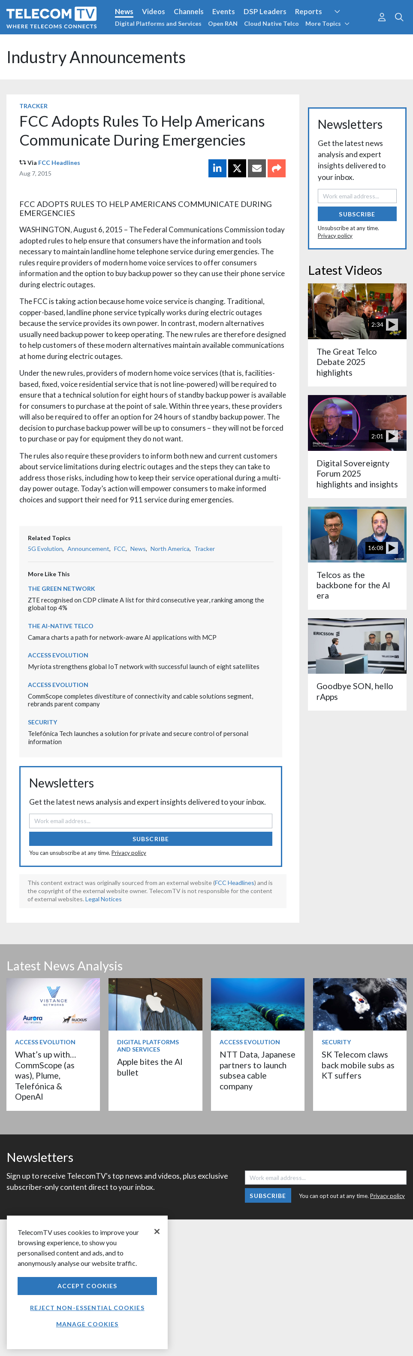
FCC (120, 548)
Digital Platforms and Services (158, 23)
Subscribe (151, 838)
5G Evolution (45, 548)
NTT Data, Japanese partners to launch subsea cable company (257, 1070)
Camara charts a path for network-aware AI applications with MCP (122, 637)
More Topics (327, 23)
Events (223, 11)
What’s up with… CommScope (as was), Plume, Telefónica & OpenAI (45, 1075)
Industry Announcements (96, 57)
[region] (87, 1282)
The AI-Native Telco (60, 625)
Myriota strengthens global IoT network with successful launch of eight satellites (143, 666)
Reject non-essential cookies (87, 1307)
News (124, 11)
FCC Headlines (59, 162)
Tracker (33, 105)
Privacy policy (129, 852)
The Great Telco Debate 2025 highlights (347, 362)
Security (42, 722)
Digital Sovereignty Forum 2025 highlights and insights (357, 473)
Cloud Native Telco (271, 23)
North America (170, 548)
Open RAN (223, 23)
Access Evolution (58, 655)
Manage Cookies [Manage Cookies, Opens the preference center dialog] (87, 1324)
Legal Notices (103, 899)
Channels (189, 11)
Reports (308, 11)
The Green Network (61, 588)
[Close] (157, 1231)
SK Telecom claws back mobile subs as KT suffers (358, 1064)
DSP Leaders (265, 11)
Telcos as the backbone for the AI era (353, 585)
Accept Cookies (87, 1285)
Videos (153, 11)
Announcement (88, 548)
